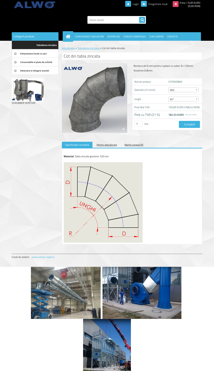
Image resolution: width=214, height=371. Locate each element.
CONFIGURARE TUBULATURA (89, 36)
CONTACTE (172, 36)
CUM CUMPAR (156, 36)
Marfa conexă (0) (134, 145)
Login (135, 4)
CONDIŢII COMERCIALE (134, 36)
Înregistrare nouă (157, 4)
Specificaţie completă (77, 145)
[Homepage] (69, 36)
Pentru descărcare (107, 145)
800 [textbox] (172, 90)
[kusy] (138, 124)
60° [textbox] (172, 99)
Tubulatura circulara (88, 48)
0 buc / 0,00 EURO (190, 3)
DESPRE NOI (114, 36)
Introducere (68, 48)
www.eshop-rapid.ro (43, 257)
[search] (142, 20)
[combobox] (183, 89)
